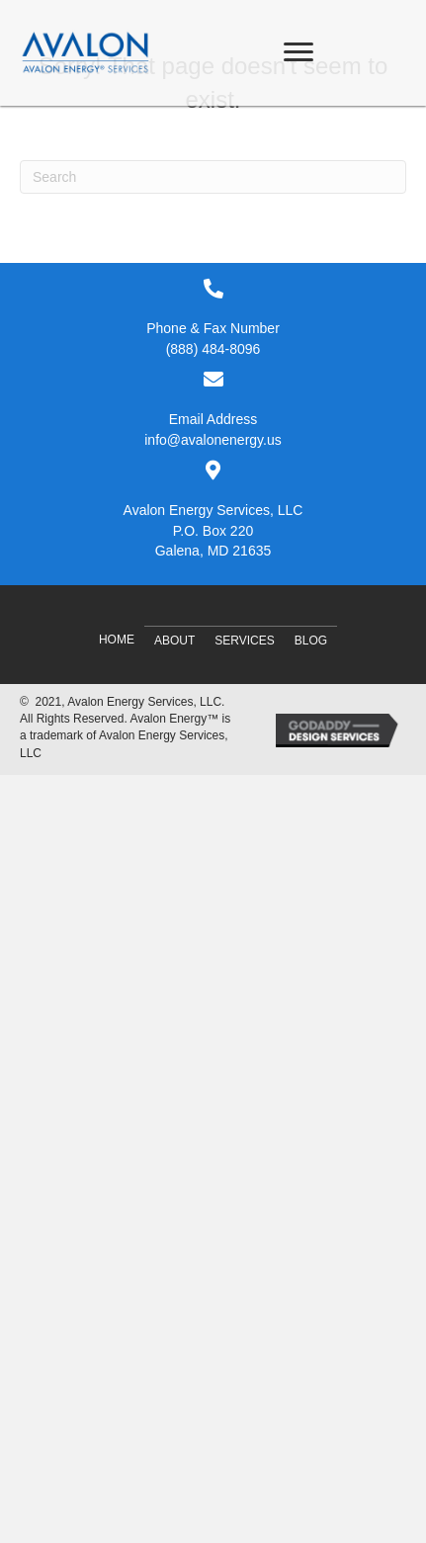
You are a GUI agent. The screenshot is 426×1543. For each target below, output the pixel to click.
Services (244, 640)
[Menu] (298, 52)
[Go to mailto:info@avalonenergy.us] (213, 409)
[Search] (213, 177)
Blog (311, 640)
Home (116, 639)
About (174, 640)
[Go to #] (213, 510)
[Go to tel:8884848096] (213, 318)
